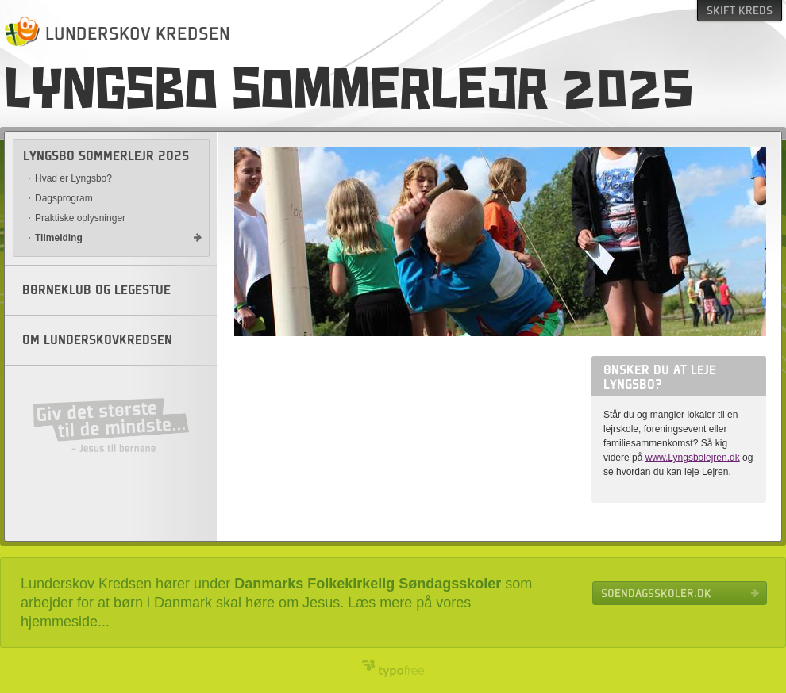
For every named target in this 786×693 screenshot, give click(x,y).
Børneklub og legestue (96, 290)
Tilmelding (59, 237)
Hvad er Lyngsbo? (73, 178)
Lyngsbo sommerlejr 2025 (106, 156)
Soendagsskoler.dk (656, 593)
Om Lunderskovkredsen (97, 340)
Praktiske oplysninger (80, 218)
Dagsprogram (64, 198)
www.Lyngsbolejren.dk (692, 457)
